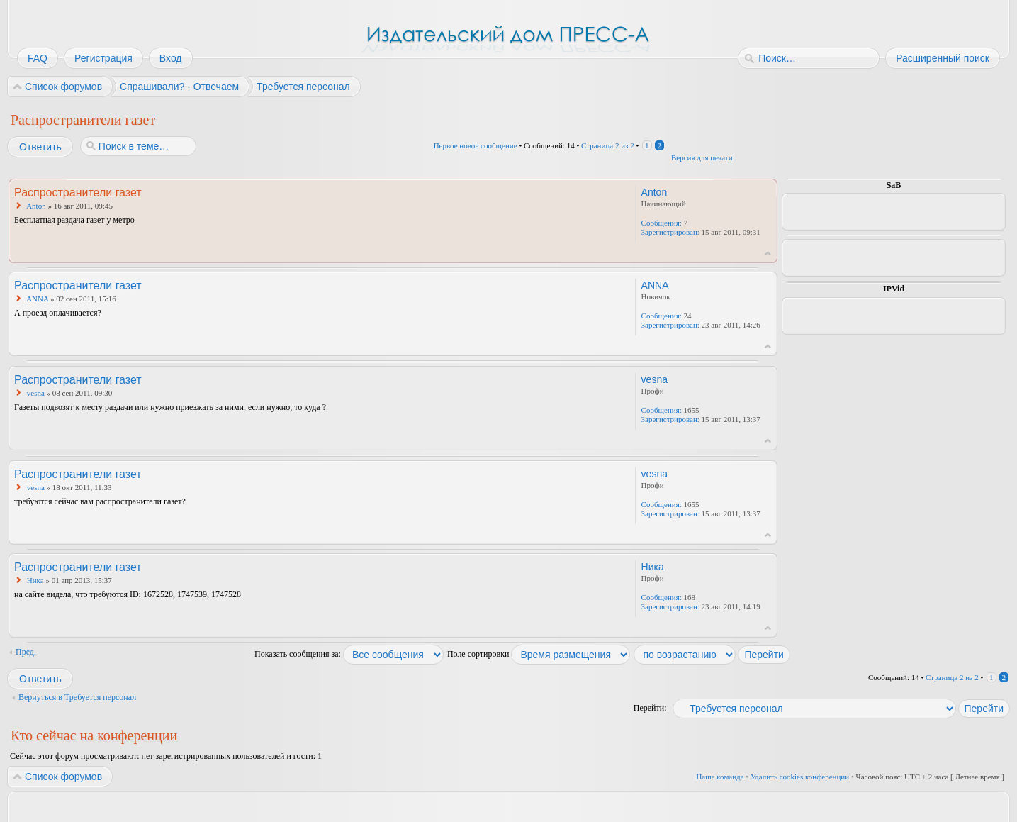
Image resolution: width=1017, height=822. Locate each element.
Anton (36, 205)
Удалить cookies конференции (800, 776)
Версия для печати (702, 157)
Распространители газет (83, 120)
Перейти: (650, 708)
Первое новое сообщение (475, 145)
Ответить (40, 146)
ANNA (37, 298)
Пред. (26, 652)
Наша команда (719, 776)
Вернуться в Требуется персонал (77, 697)
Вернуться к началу (768, 253)
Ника (35, 580)
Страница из (607, 145)
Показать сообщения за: (349, 654)
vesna (36, 393)
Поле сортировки (539, 654)
